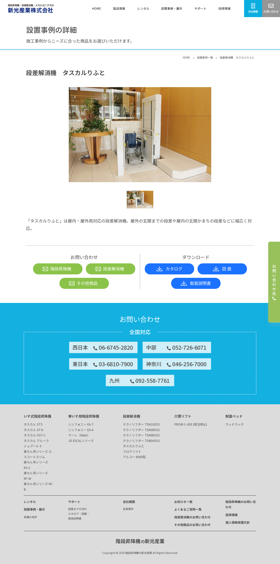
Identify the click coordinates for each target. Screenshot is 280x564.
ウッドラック (234, 424)
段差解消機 (109, 268)
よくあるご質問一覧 (188, 509)
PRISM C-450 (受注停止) (190, 424)
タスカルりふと (133, 446)
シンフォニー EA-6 (80, 429)
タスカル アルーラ (36, 440)
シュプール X (32, 446)
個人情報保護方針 (237, 522)
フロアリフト (132, 451)
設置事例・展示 (34, 509)
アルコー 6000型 (134, 456)
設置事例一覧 (205, 57)
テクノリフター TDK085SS (141, 429)
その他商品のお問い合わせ (192, 524)
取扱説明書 (196, 283)
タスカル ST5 (33, 424)
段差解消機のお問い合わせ (192, 517)
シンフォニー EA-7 (80, 424)
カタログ (169, 268)
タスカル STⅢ (34, 429)
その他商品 (83, 283)
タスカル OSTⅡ (35, 435)
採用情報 (231, 514)
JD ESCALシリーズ (81, 440)
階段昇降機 (56, 268)
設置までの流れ (77, 509)
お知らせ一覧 (183, 501)
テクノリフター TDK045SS (141, 440)
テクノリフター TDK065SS (141, 435)
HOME (186, 57)
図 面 (222, 268)
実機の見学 (30, 517)
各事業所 (128, 509)
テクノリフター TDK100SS (141, 424)
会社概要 (129, 501)
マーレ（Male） (79, 435)
